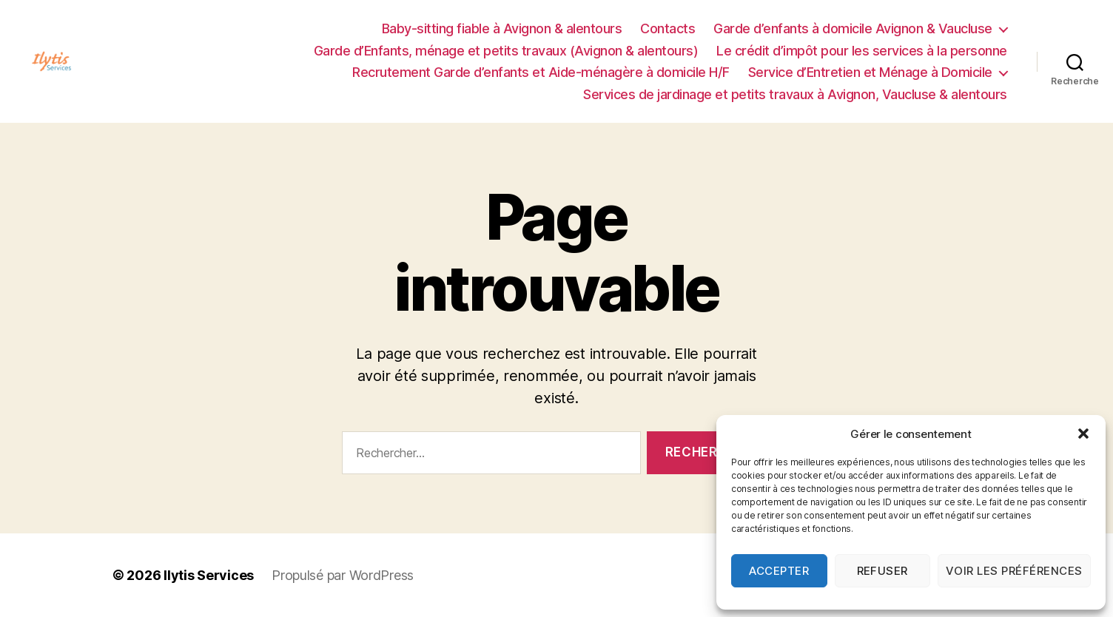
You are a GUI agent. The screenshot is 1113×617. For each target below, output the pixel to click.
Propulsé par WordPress (343, 575)
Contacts (667, 28)
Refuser (883, 571)
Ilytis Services (209, 575)
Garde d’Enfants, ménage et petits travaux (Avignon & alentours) (506, 50)
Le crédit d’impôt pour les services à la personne (861, 50)
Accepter (779, 571)
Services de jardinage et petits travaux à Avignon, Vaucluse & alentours (795, 94)
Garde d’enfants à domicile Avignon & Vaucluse (852, 28)
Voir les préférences (1014, 571)
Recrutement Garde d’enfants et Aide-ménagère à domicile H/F (541, 72)
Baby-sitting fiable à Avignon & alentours (502, 28)
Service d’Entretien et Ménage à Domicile (870, 72)
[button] (1083, 433)
